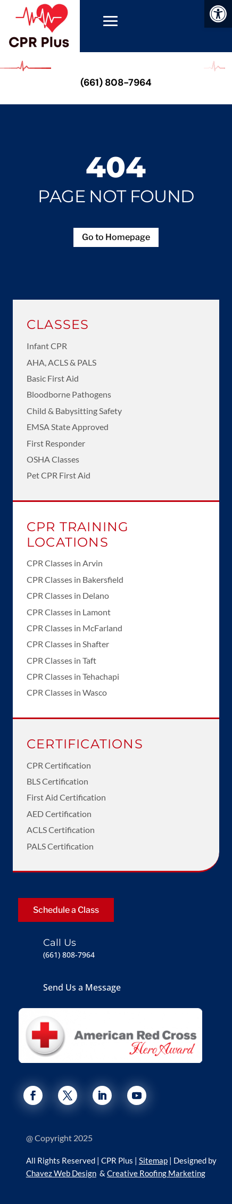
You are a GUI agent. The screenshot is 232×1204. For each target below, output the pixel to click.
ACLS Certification (61, 829)
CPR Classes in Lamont (69, 612)
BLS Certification (57, 781)
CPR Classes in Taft (61, 660)
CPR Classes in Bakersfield (75, 579)
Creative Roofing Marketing (156, 1173)
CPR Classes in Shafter (68, 644)
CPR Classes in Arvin (65, 563)
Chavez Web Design (61, 1173)
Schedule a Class (66, 910)
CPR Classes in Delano (68, 595)
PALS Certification (60, 846)
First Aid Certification (66, 797)
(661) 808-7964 (116, 82)
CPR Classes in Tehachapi (73, 676)
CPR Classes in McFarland (74, 628)
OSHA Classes (53, 459)
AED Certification (59, 814)
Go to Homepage (116, 237)
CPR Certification (59, 765)
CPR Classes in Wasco (67, 692)
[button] (218, 14)
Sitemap (153, 1160)
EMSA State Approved (68, 427)
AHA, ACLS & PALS (61, 362)
